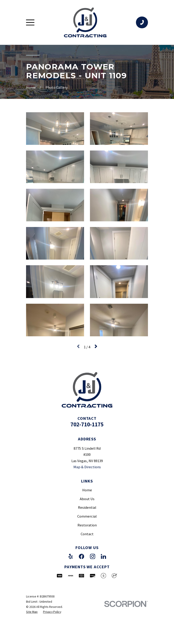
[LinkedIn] (103, 556)
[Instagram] (92, 556)
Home (87, 490)
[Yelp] (70, 556)
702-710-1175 (87, 424)
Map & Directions (87, 467)
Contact (87, 534)
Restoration (87, 525)
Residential (87, 507)
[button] (55, 128)
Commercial (87, 516)
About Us (87, 499)
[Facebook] (81, 556)
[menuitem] (32, 611)
